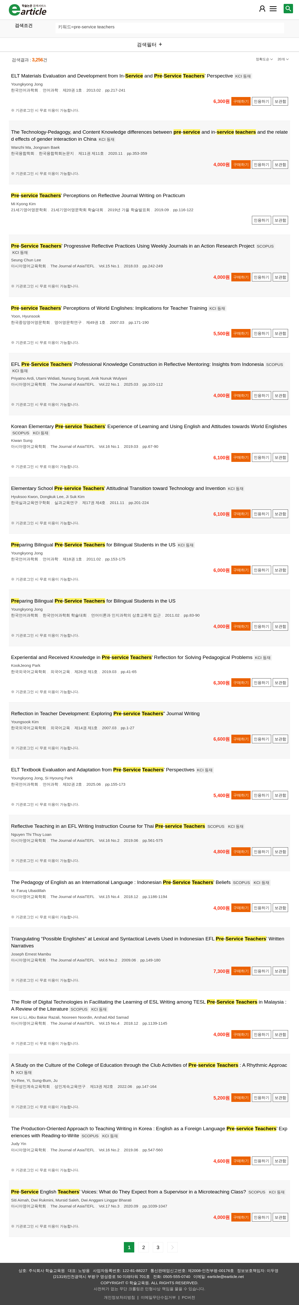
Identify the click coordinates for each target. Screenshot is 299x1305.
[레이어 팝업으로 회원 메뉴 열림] (262, 8)
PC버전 (188, 1297)
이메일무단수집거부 (158, 1297)
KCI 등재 (243, 76)
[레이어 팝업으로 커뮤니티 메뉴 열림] (273, 8)
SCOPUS (265, 246)
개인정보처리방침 (119, 1297)
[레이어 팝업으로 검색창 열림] (288, 8)
